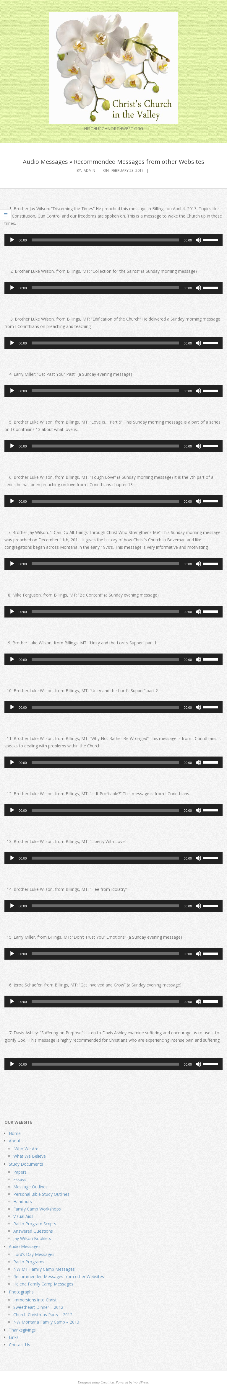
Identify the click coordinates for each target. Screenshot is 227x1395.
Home (15, 1133)
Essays (19, 1179)
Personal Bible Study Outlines (41, 1194)
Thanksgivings (22, 1330)
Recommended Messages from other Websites (58, 1276)
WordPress (140, 1382)
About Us (18, 1141)
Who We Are (25, 1148)
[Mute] (198, 240)
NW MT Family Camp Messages (44, 1269)
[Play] (12, 240)
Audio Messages (24, 1246)
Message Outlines (30, 1187)
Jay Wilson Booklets (32, 1238)
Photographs (21, 1292)
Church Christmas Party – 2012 (42, 1314)
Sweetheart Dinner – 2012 (38, 1307)
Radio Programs (28, 1262)
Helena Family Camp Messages (43, 1284)
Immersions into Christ (35, 1300)
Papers (20, 1172)
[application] (113, 240)
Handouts (22, 1201)
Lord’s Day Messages (33, 1254)
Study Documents (26, 1164)
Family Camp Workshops (37, 1209)
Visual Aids (23, 1216)
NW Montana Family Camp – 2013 (46, 1322)
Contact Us (19, 1344)
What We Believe (29, 1156)
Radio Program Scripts (34, 1223)
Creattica (107, 1382)
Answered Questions (33, 1231)
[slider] (105, 240)
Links (14, 1337)
